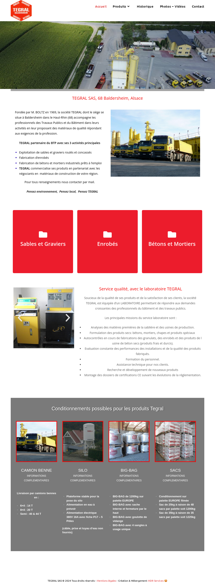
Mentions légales (107, 580)
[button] (20, 318)
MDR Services (156, 580)
